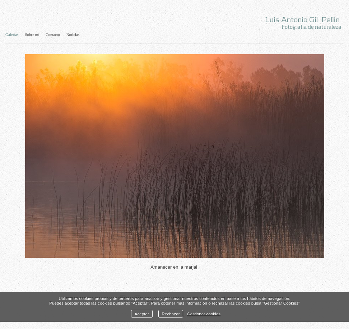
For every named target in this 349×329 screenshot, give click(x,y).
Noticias (73, 34)
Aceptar (142, 313)
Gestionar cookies (204, 313)
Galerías (12, 34)
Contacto (53, 34)
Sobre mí (32, 34)
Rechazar (171, 313)
